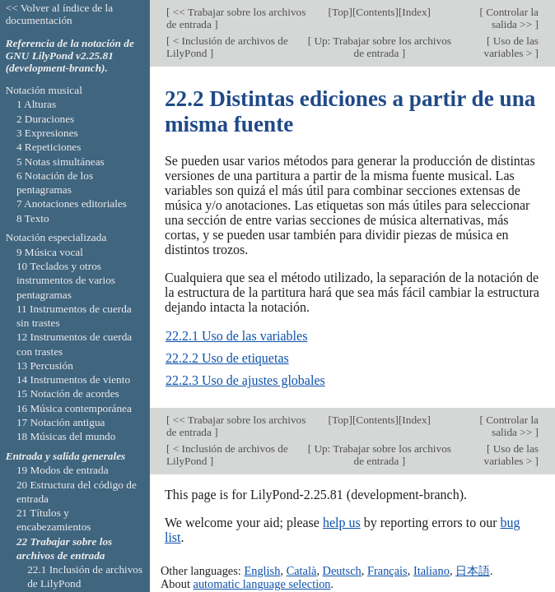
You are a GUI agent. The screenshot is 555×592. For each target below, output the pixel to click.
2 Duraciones (45, 119)
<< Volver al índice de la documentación (60, 14)
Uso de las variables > (511, 47)
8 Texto (32, 218)
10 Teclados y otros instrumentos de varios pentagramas (65, 280)
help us (342, 523)
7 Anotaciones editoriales (71, 203)
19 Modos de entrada (62, 470)
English (262, 570)
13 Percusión (44, 365)
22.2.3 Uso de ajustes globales (245, 380)
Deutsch (342, 570)
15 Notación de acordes (67, 393)
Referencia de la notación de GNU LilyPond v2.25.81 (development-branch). (70, 55)
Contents (375, 12)
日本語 (472, 570)
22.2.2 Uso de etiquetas (227, 358)
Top (340, 12)
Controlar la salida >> (511, 18)
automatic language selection (262, 583)
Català (302, 570)
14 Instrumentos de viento (73, 379)
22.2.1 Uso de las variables (236, 336)
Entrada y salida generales (66, 456)
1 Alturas (36, 104)
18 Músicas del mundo (66, 436)
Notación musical (44, 90)
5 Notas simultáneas (60, 161)
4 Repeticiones (48, 147)
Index (414, 12)
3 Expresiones (47, 133)
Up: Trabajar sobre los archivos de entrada (381, 47)
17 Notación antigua (60, 422)
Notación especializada (56, 237)
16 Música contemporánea (74, 408)
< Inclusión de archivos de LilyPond (227, 47)
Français (387, 570)
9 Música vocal (49, 252)
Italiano (431, 570)
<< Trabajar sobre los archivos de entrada (235, 18)
